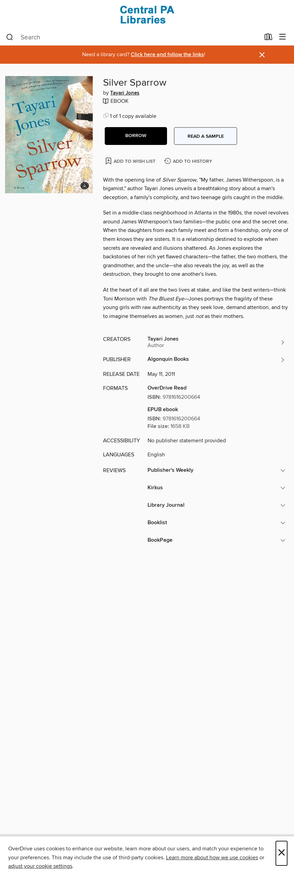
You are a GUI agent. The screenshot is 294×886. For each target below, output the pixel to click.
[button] (136, 136)
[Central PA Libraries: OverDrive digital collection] (147, 14)
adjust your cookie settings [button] (40, 866)
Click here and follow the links (167, 54)
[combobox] (133, 37)
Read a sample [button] (206, 136)
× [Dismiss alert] (262, 55)
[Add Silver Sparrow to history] (189, 161)
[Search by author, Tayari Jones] (216, 342)
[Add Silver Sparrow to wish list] (131, 160)
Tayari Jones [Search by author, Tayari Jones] (124, 93)
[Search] (9, 37)
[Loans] (268, 38)
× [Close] (281, 853)
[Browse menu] (282, 37)
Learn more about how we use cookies (212, 857)
